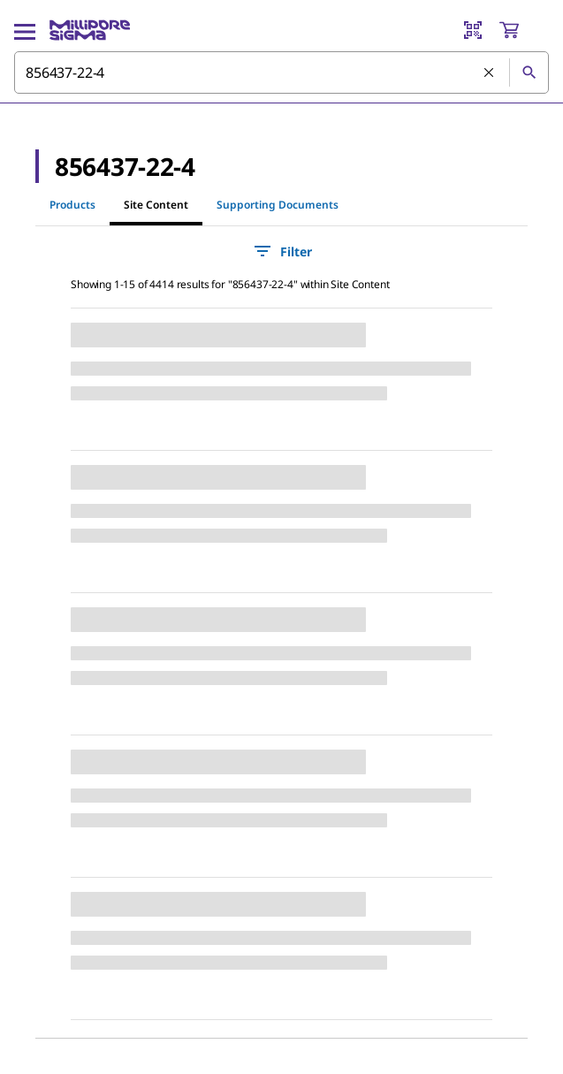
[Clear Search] (489, 73)
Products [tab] (72, 204)
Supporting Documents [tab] (278, 204)
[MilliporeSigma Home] (89, 30)
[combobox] (281, 72)
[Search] (528, 72)
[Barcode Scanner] (472, 30)
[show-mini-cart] (523, 30)
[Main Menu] (24, 30)
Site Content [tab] (156, 204)
